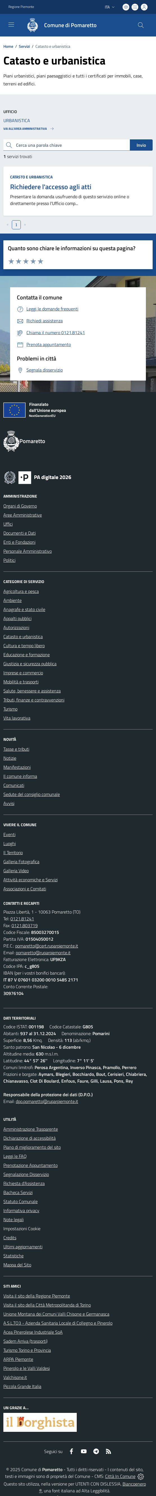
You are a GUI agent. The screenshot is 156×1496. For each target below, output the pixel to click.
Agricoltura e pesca (21, 591)
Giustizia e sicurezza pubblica (29, 663)
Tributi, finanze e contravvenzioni (33, 699)
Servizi (24, 46)
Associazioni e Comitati (24, 888)
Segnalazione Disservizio (26, 1174)
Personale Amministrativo (27, 551)
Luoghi (9, 843)
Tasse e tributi (16, 749)
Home (8, 46)
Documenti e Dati (19, 533)
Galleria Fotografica (21, 861)
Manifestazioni (17, 767)
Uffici (8, 524)
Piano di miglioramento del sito (32, 1147)
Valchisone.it (15, 1377)
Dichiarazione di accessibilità (29, 1138)
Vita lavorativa (16, 717)
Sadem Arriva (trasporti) (25, 1341)
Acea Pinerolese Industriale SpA (33, 1332)
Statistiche (13, 1255)
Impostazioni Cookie (21, 1228)
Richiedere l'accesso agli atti (50, 187)
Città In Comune (120, 1476)
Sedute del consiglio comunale (31, 794)
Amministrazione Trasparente (30, 1129)
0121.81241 (22, 918)
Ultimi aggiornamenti (22, 1246)
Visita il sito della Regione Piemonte (36, 1295)
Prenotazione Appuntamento (30, 1165)
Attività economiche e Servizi (30, 879)
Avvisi (8, 803)
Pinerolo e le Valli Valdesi (26, 1368)
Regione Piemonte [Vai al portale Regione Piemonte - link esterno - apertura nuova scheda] (21, 6)
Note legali (13, 1219)
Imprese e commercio (23, 672)
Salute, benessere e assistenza (32, 690)
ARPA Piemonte (18, 1359)
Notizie (9, 758)
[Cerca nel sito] (141, 25)
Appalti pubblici (17, 618)
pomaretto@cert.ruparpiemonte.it (46, 945)
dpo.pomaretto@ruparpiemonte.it (47, 1101)
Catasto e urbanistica (31, 177)
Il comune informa (20, 776)
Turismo (10, 708)
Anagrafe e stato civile (24, 609)
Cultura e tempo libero (24, 645)
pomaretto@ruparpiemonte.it (43, 952)
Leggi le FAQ (15, 1156)
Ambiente (12, 600)
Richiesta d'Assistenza (24, 1183)
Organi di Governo (20, 505)
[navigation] (11, 24)
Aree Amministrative (22, 514)
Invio (141, 145)
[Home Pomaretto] (59, 25)
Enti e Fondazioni (19, 542)
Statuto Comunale (20, 1201)
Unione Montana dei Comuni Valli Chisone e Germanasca (56, 1314)
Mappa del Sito (17, 1264)
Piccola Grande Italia (22, 1386)
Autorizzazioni (16, 627)
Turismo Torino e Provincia (27, 1350)
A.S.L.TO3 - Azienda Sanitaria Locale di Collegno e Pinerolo (57, 1323)
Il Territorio (13, 852)
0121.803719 (25, 925)
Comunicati (13, 785)
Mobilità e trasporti (21, 681)
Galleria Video (16, 870)
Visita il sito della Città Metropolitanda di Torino (47, 1304)
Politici (9, 560)
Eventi (9, 834)
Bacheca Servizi (18, 1192)
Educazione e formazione (26, 654)
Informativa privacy (21, 1210)
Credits (9, 1237)
